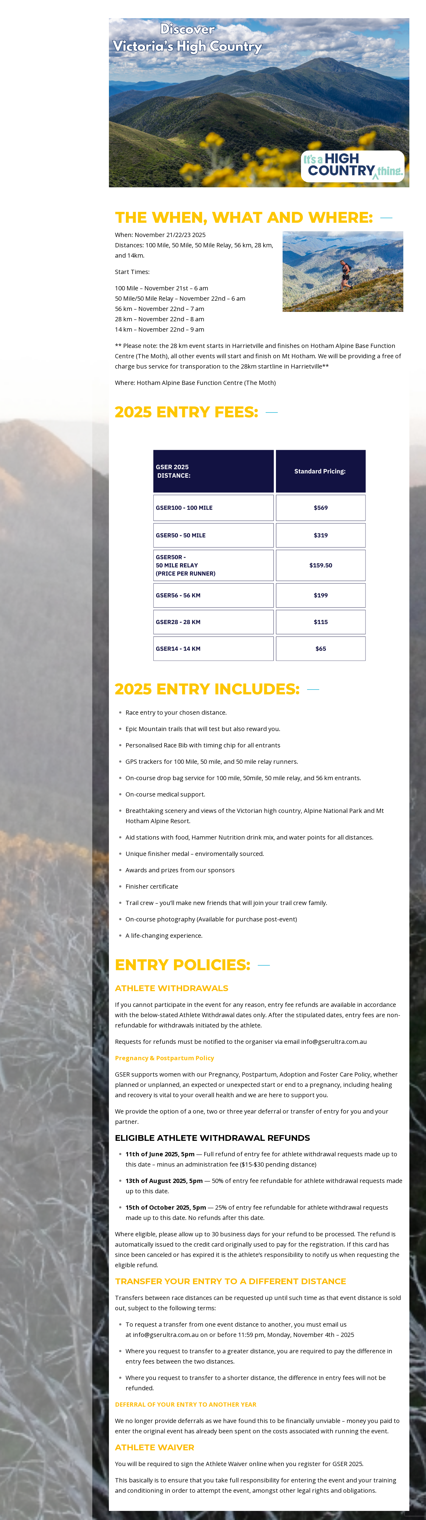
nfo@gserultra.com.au (166, 1335)
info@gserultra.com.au (334, 1041)
